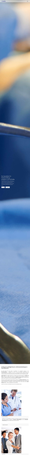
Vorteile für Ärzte (5, 424)
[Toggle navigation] (27, 1)
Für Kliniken (7, 187)
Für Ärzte (3, 187)
